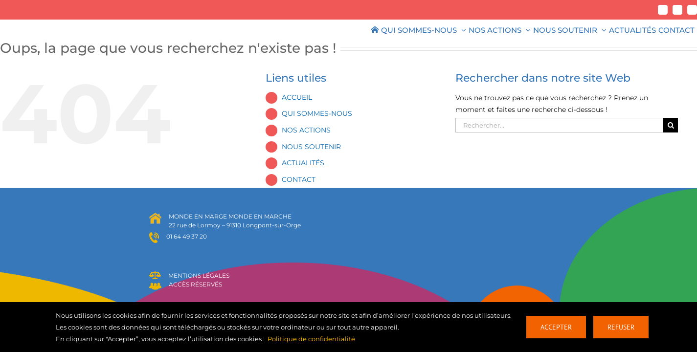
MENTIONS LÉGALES (198, 275)
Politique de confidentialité (311, 339)
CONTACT (298, 179)
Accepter (556, 327)
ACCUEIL (297, 97)
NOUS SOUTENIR (311, 146)
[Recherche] (670, 125)
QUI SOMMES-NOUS (317, 113)
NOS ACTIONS (306, 130)
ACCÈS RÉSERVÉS (195, 284)
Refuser (620, 327)
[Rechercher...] (559, 125)
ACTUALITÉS (303, 162)
